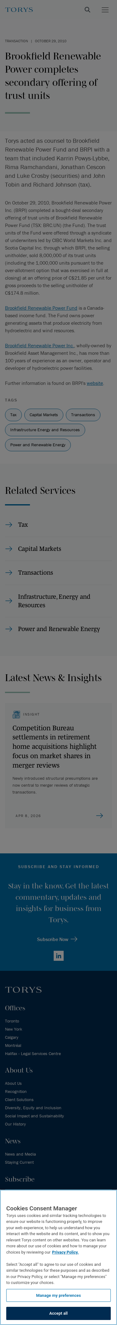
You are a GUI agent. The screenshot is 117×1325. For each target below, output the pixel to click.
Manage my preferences (58, 1295)
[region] (58, 1257)
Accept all (58, 1313)
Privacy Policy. (65, 1252)
